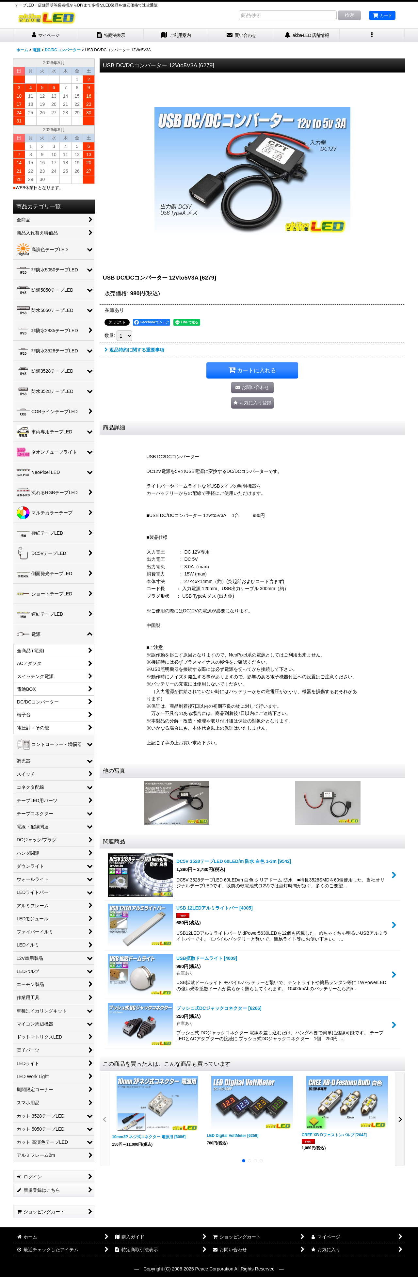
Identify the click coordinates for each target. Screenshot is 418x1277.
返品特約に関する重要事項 (134, 349)
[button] (372, 35)
